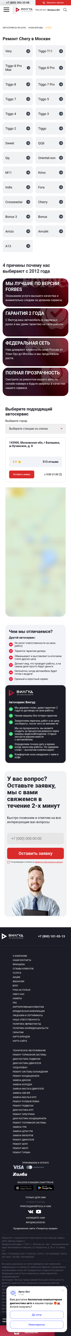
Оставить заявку (21, 474)
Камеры (17, 998)
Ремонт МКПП (20, 1148)
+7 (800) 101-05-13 (51, 936)
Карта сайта (20, 1041)
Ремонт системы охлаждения (30, 1072)
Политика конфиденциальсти (30, 1028)
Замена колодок (22, 1084)
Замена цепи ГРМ (23, 1131)
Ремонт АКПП (20, 1144)
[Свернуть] (62, 1290)
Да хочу (37, 1314)
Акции (16, 977)
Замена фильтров (23, 1135)
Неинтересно (37, 1324)
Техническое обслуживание (29, 1050)
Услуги (17, 973)
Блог (15, 985)
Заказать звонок (53, 2)
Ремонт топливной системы (29, 1123)
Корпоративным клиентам (28, 1007)
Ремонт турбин (21, 1152)
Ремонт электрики (24, 1114)
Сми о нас (18, 994)
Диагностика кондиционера (30, 1118)
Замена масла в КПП (25, 1097)
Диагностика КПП (23, 1110)
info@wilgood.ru (35, 1222)
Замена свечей (21, 1093)
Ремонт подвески (23, 1106)
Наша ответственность (26, 1019)
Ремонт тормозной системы (29, 1055)
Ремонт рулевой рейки (26, 1101)
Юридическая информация (29, 1011)
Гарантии (18, 1032)
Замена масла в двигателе (28, 1089)
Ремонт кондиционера (26, 1076)
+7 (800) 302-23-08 (17, 2)
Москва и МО (53, 10)
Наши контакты (22, 960)
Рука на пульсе (22, 990)
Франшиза (19, 964)
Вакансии (18, 981)
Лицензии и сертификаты (28, 1015)
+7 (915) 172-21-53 (35, 1202)
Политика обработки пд (27, 1024)
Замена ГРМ (19, 1127)
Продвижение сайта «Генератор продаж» (35, 1228)
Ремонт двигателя (23, 1140)
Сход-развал (20, 1067)
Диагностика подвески (26, 1059)
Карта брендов (21, 1036)
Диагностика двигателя (27, 1063)
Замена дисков (22, 1080)
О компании (20, 956)
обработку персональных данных (49, 862)
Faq (15, 1002)
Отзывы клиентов (23, 968)
